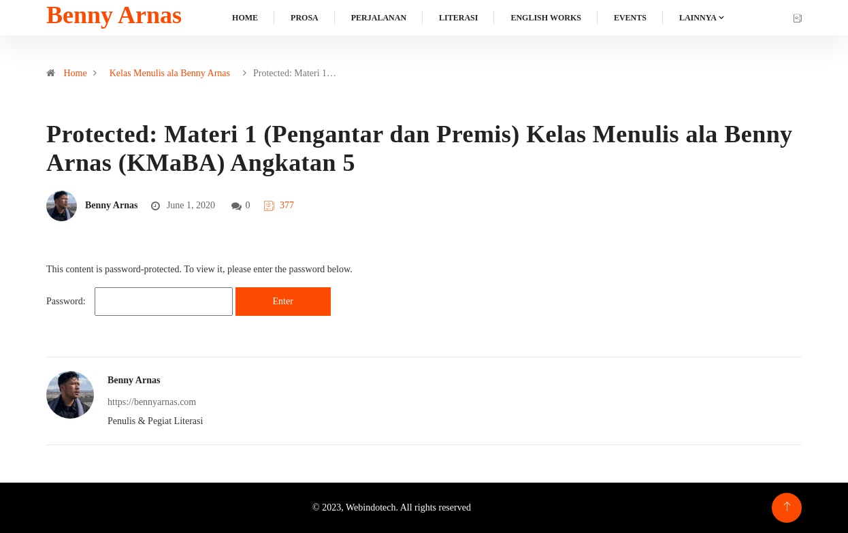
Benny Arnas (114, 15)
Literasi (458, 17)
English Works (545, 17)
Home (245, 17)
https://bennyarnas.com (152, 402)
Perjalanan (378, 17)
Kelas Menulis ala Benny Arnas (170, 73)
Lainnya (698, 17)
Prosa (305, 17)
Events (630, 17)
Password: (139, 301)
